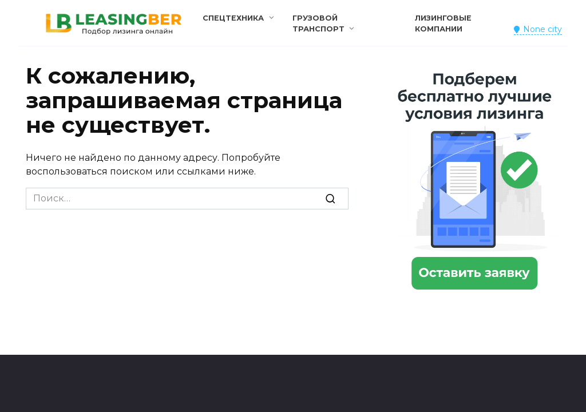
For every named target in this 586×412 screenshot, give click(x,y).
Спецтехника (233, 18)
